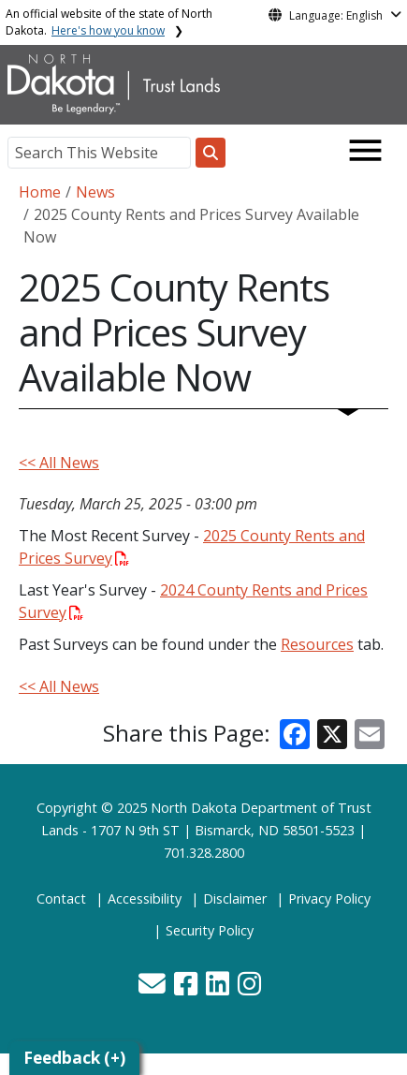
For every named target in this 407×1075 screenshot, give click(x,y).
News (95, 192)
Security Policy (210, 930)
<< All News (59, 462)
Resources (317, 644)
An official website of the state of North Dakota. (109, 22)
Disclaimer (235, 898)
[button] (153, 988)
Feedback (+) (74, 1057)
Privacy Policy (329, 898)
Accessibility (145, 898)
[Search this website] (210, 153)
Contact (61, 898)
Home (40, 192)
